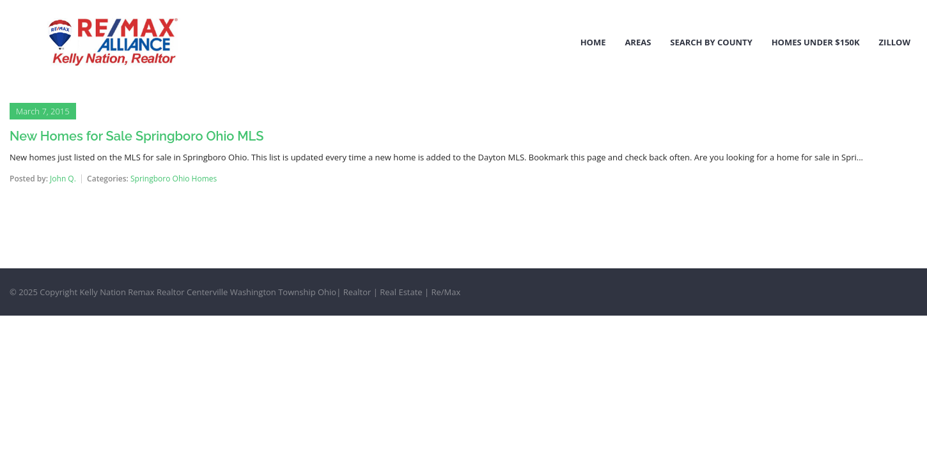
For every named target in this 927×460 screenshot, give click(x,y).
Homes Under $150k (816, 42)
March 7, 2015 (43, 111)
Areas (638, 42)
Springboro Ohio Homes (173, 178)
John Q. (63, 178)
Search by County (711, 42)
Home (593, 42)
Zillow (894, 42)
